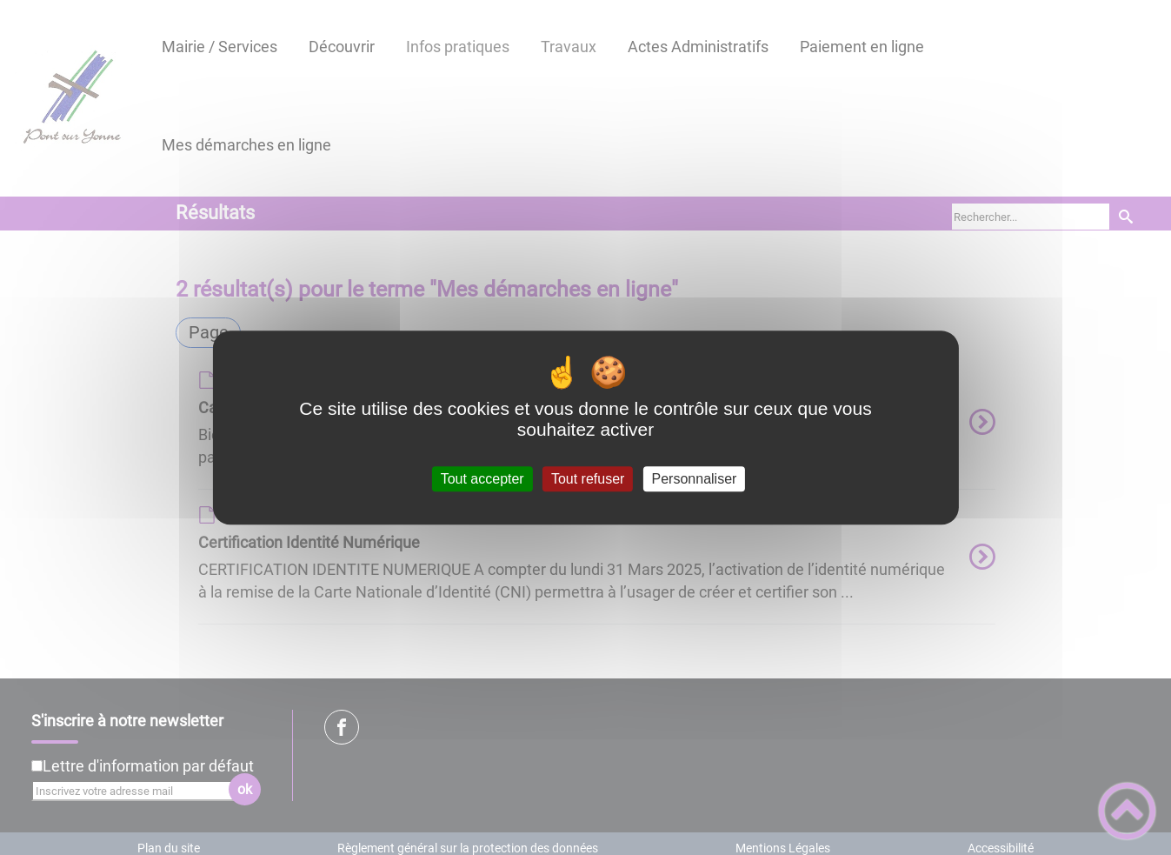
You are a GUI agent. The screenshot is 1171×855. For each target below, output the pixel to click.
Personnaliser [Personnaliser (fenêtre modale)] (694, 478)
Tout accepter (482, 478)
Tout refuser (587, 478)
